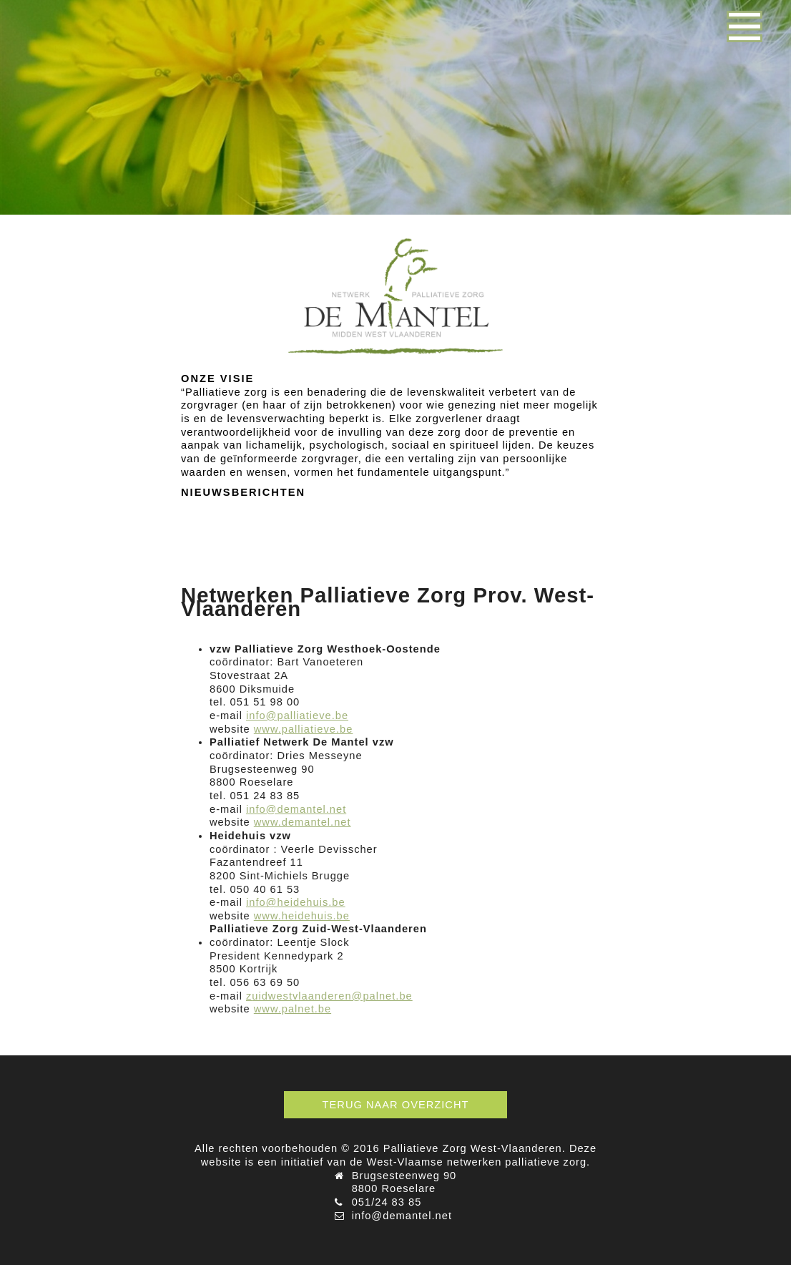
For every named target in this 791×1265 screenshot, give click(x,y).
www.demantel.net (302, 822)
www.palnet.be (292, 1009)
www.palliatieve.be (303, 729)
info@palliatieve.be (297, 715)
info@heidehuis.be (295, 902)
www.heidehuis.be (302, 916)
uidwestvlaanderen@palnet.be (332, 996)
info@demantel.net (296, 809)
